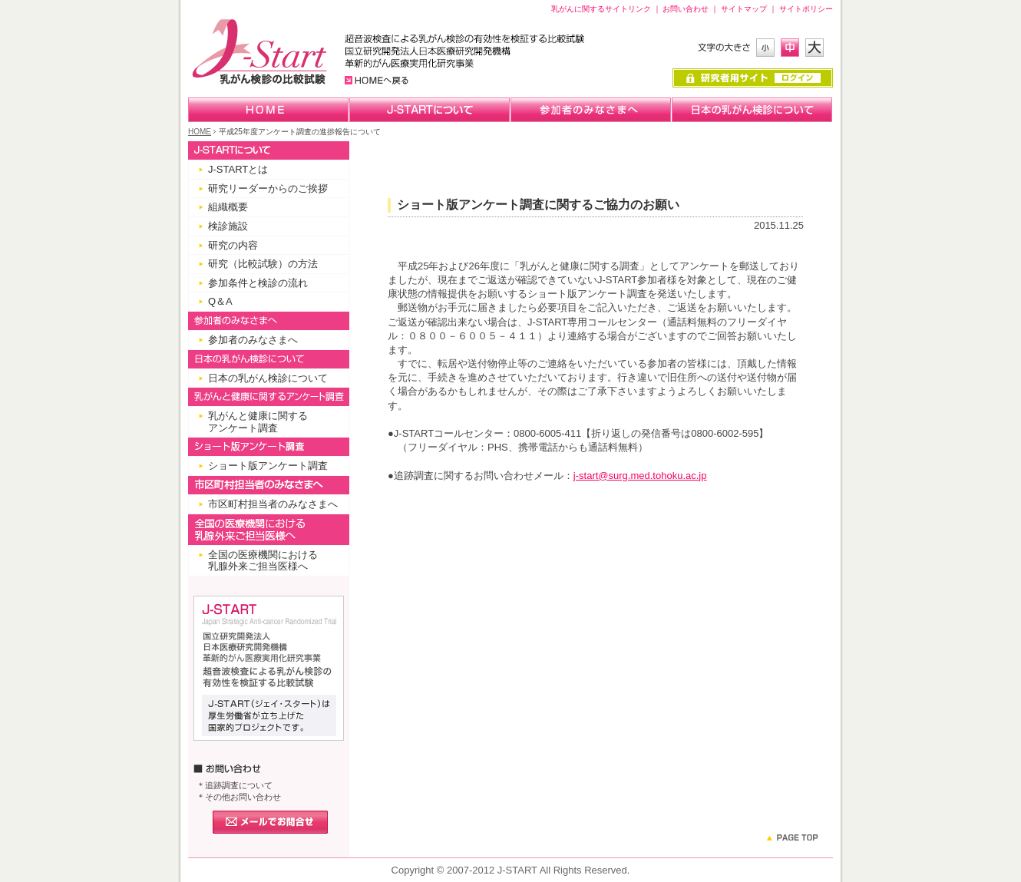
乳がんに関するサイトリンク (601, 9)
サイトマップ (744, 9)
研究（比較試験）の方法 (263, 263)
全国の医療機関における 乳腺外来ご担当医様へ (263, 561)
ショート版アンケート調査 (268, 465)
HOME (199, 131)
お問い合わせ (685, 9)
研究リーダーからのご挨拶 (268, 188)
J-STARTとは (238, 169)
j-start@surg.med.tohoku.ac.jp (640, 475)
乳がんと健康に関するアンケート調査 (258, 422)
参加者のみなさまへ (253, 339)
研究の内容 (233, 245)
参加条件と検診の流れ (258, 283)
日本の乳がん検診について (268, 378)
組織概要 (228, 207)
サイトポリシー (806, 9)
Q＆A (220, 301)
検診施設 (228, 226)
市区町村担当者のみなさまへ (273, 504)
